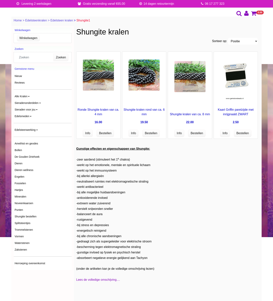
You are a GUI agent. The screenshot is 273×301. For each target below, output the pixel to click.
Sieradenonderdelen (26, 102)
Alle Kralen (21, 96)
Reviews (20, 82)
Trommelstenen (24, 229)
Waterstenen (22, 243)
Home (18, 20)
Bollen (18, 150)
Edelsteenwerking (25, 129)
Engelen (19, 176)
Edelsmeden (22, 116)
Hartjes (19, 189)
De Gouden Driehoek (27, 156)
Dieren (18, 163)
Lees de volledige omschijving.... (98, 279)
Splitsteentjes (22, 223)
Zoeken (61, 57)
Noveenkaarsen (24, 203)
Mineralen (20, 196)
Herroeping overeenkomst (30, 263)
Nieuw (18, 76)
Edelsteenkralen (36, 20)
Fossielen (20, 183)
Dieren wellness (24, 170)
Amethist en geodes (26, 143)
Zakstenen (21, 249)
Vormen (19, 236)
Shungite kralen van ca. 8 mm (190, 114)
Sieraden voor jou (25, 109)
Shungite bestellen (25, 216)
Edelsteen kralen (62, 20)
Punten (19, 209)
